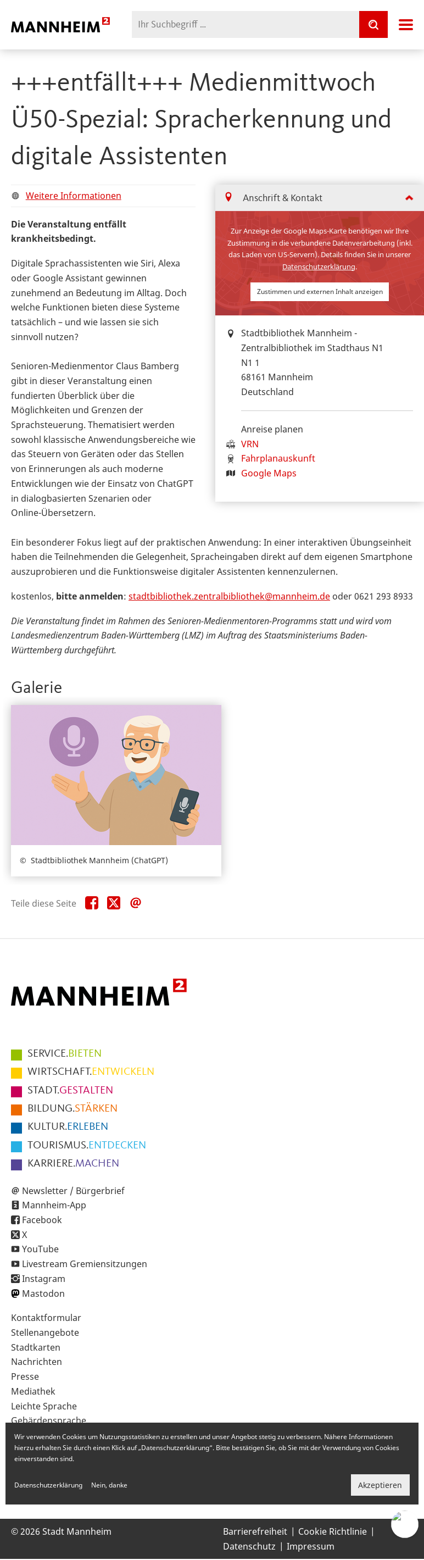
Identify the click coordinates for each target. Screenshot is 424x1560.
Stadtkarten (35, 1347)
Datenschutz (249, 1546)
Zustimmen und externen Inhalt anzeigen (320, 291)
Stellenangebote (45, 1332)
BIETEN (64, 1053)
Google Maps (269, 473)
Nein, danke (109, 1485)
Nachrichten (36, 1362)
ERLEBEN (67, 1127)
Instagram (43, 1279)
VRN (250, 444)
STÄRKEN (72, 1108)
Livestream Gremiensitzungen (84, 1264)
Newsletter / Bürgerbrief (73, 1191)
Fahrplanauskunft (278, 458)
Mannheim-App (54, 1205)
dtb (148, 596)
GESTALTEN (70, 1090)
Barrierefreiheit (255, 1531)
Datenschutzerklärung (318, 266)
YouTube (40, 1249)
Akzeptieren (380, 1485)
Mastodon (43, 1293)
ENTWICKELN (90, 1072)
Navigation (406, 24)
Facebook (42, 1220)
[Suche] (373, 24)
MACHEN (73, 1163)
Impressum (310, 1546)
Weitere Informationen (73, 196)
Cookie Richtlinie (332, 1531)
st (132, 596)
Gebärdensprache (48, 1420)
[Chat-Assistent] (405, 1524)
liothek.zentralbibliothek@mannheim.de (246, 596)
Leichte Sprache (44, 1406)
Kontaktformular (46, 1318)
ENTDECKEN (86, 1145)
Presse (25, 1376)
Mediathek (33, 1391)
